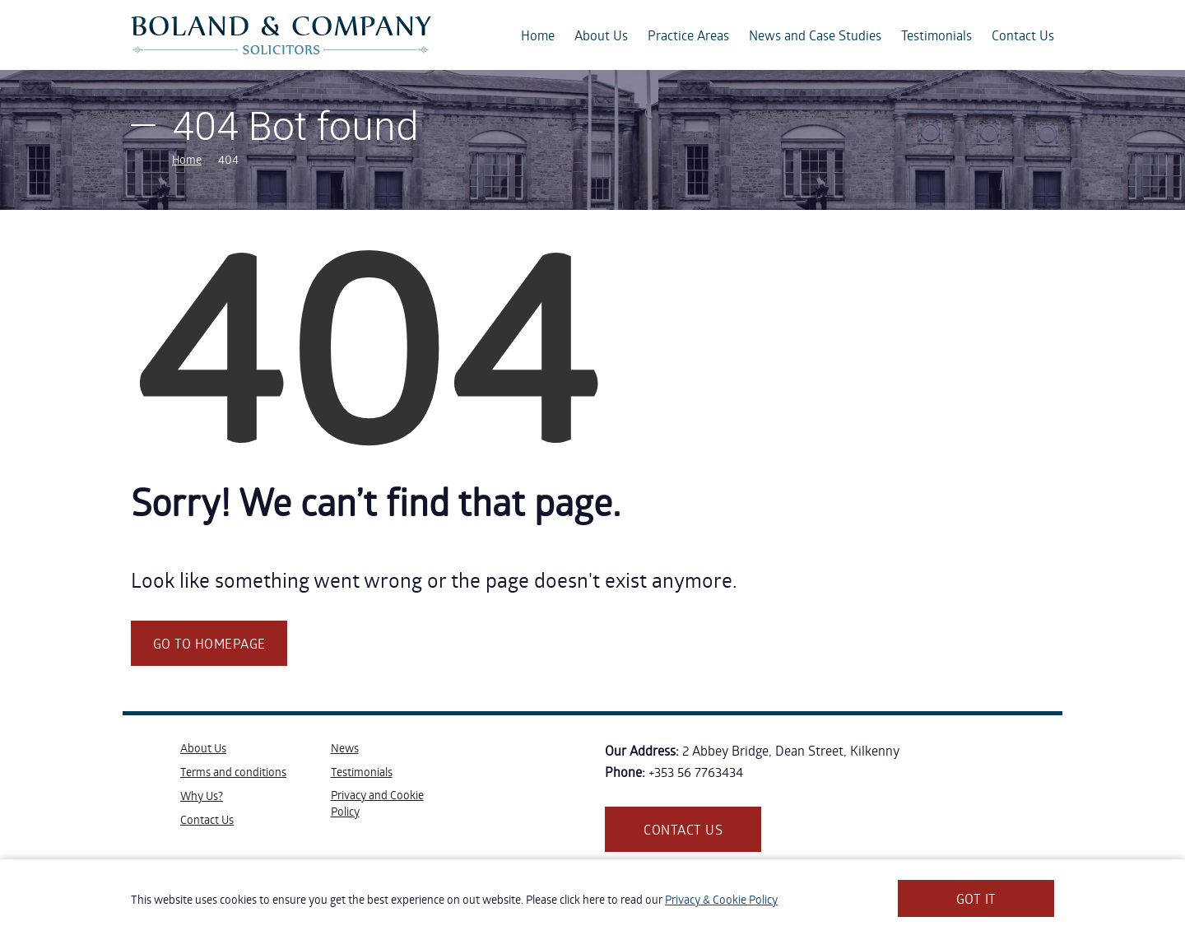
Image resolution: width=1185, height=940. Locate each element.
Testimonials (936, 35)
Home (538, 35)
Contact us (683, 829)
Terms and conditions (233, 771)
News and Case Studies (815, 35)
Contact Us (1023, 35)
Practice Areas (688, 35)
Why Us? (201, 795)
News (345, 748)
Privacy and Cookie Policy (377, 803)
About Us (601, 35)
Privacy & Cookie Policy (721, 899)
